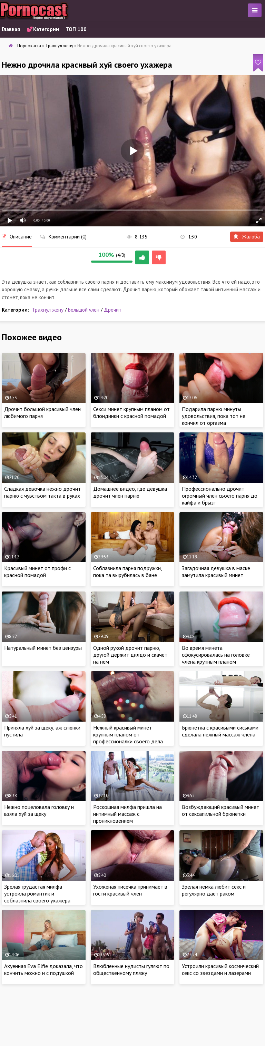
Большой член (83, 309)
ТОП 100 (76, 29)
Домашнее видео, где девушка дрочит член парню (130, 492)
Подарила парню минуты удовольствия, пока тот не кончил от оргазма (213, 415)
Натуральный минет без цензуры (43, 647)
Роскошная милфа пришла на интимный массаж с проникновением (127, 813)
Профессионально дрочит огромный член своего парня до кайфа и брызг (219, 495)
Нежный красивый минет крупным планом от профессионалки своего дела (128, 734)
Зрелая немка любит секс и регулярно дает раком (214, 890)
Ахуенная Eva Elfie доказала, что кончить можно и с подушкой (43, 969)
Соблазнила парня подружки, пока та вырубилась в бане (127, 571)
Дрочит (112, 309)
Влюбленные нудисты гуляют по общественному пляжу (131, 969)
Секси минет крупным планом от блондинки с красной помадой (131, 412)
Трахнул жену (47, 309)
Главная (11, 29)
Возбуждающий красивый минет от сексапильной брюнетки (220, 810)
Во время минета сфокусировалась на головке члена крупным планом (216, 654)
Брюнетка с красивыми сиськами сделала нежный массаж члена (220, 731)
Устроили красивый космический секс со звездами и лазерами (220, 969)
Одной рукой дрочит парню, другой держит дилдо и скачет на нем (130, 654)
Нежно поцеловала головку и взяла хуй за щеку (39, 810)
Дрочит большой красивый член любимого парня (42, 412)
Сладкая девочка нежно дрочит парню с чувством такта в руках (42, 492)
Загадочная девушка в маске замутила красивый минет (216, 571)
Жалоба (247, 236)
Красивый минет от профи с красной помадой (37, 571)
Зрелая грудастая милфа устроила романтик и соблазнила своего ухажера (37, 893)
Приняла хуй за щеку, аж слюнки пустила (42, 731)
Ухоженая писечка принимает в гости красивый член (130, 890)
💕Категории (43, 29)
